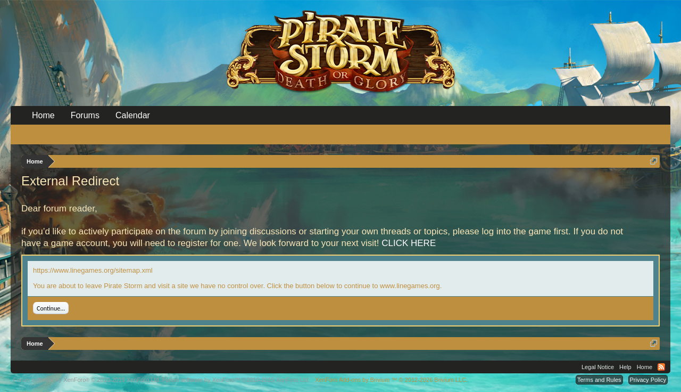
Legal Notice (598, 367)
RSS (661, 367)
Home (43, 115)
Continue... (51, 308)
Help (625, 367)
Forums (85, 115)
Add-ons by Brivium (391, 380)
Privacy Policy (648, 380)
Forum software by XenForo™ (236, 380)
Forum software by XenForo (87, 380)
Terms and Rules (599, 380)
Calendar (132, 115)
